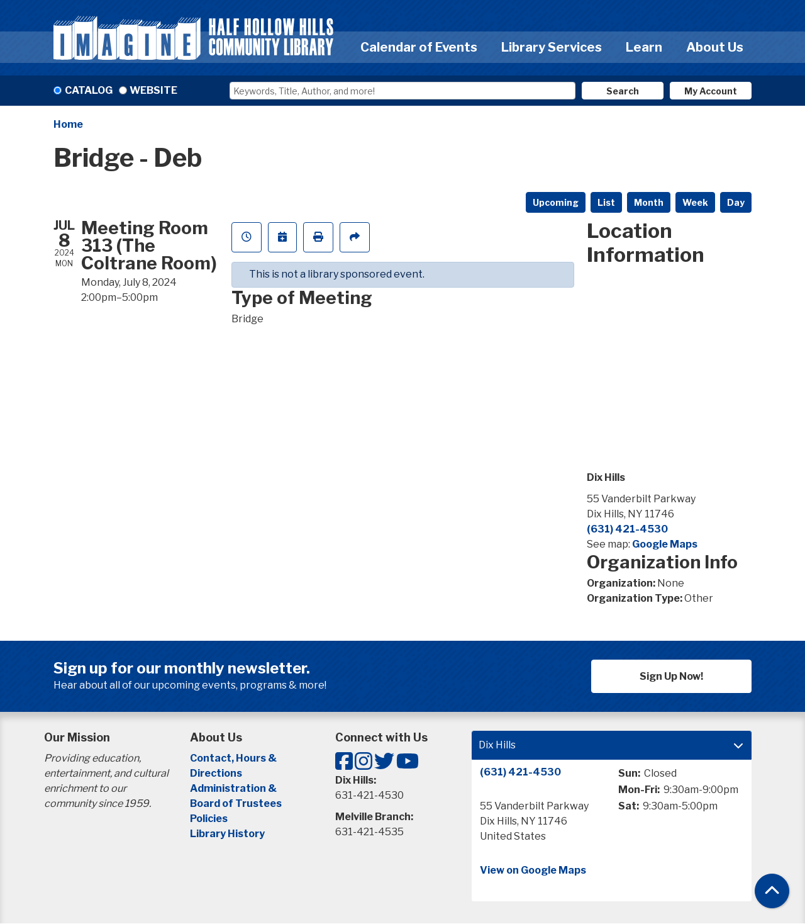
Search (622, 91)
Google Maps (664, 544)
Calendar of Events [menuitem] (418, 47)
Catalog (89, 90)
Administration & (234, 788)
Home (68, 124)
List (606, 202)
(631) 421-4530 (627, 529)
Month (648, 202)
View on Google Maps (533, 870)
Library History (227, 834)
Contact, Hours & (234, 758)
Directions (216, 773)
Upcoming (556, 202)
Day (736, 202)
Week (695, 202)
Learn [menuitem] (644, 47)
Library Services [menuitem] (551, 47)
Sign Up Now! (671, 676)
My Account (710, 91)
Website (153, 90)
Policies (209, 819)
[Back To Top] (772, 891)
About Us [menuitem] (714, 47)
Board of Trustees (236, 803)
